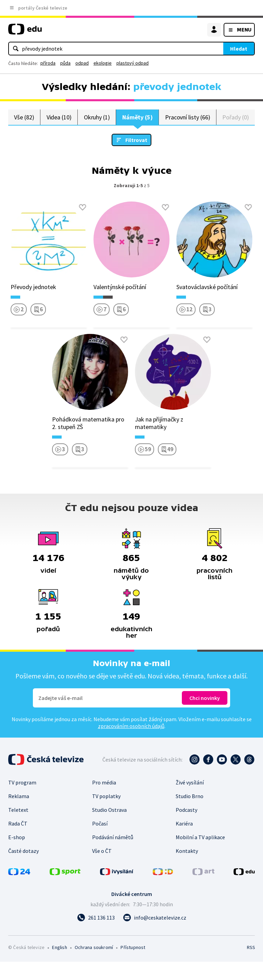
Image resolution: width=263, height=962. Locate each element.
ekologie (102, 63)
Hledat (238, 48)
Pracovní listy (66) (187, 117)
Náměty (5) (137, 117)
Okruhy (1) (97, 117)
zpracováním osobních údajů (131, 726)
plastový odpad (132, 63)
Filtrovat (136, 140)
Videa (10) (59, 117)
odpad (82, 63)
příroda (47, 63)
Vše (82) (24, 117)
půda (65, 63)
